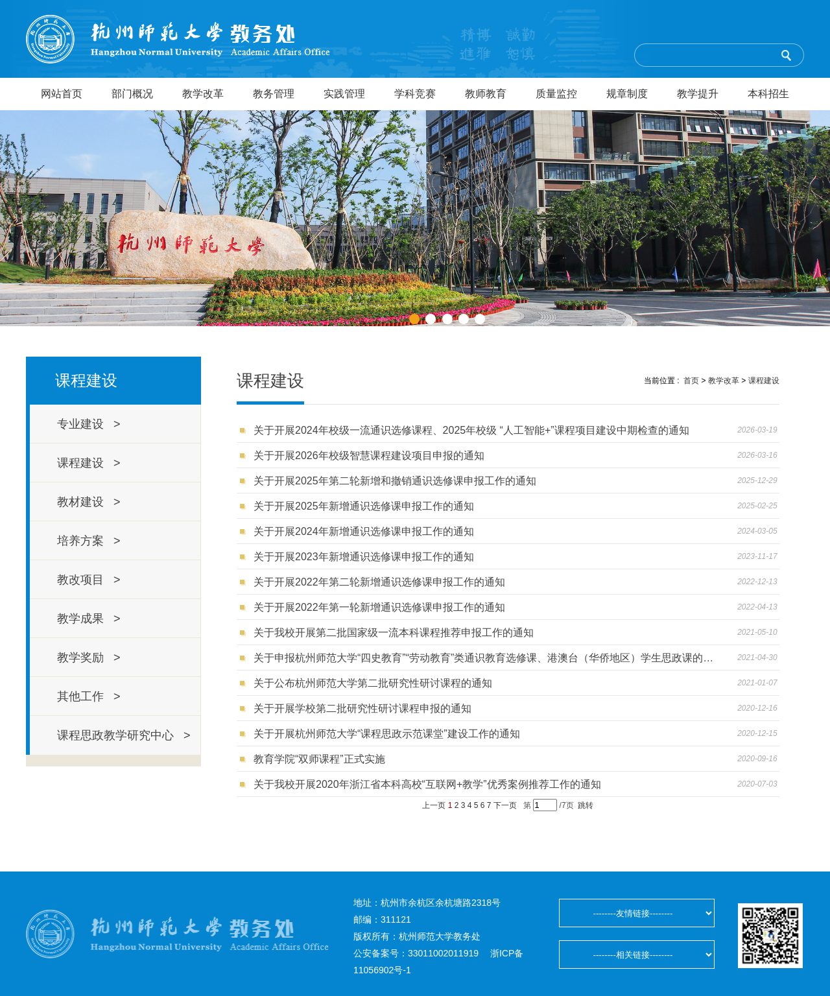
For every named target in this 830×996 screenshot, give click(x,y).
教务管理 (273, 93)
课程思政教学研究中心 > (124, 735)
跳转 (585, 805)
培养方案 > (89, 540)
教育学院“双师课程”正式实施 (319, 759)
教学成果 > (89, 618)
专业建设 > (89, 424)
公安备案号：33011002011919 (416, 953)
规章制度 (627, 93)
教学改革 (203, 93)
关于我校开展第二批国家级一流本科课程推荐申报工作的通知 (394, 632)
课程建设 (763, 380)
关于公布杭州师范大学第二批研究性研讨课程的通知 (373, 683)
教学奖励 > (89, 657)
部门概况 (132, 93)
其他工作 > (89, 696)
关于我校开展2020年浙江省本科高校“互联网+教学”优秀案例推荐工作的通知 (427, 784)
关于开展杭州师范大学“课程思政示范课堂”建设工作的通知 (387, 733)
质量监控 (556, 93)
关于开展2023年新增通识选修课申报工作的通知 (364, 556)
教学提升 (697, 93)
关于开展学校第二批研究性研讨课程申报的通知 (362, 708)
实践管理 (344, 93)
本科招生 (768, 93)
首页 (691, 380)
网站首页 (61, 93)
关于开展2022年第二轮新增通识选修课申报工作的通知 (379, 581)
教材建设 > (89, 501)
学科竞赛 (415, 93)
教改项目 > (89, 579)
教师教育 (485, 93)
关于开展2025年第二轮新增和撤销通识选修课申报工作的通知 (395, 480)
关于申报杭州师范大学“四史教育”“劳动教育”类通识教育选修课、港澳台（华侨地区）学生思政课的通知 (485, 657)
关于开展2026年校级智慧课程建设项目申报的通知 (369, 455)
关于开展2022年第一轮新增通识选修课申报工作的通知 (379, 607)
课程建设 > (89, 462)
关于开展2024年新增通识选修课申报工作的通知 (364, 531)
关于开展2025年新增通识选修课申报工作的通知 (364, 506)
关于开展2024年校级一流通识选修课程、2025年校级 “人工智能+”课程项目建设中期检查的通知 (471, 430)
